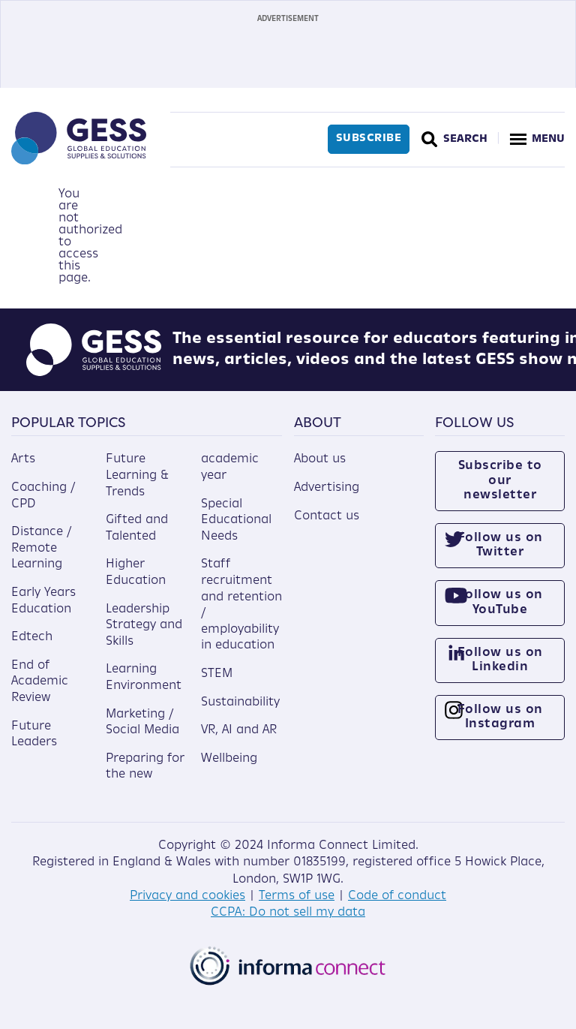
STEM (216, 674)
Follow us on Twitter (500, 545)
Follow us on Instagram (500, 717)
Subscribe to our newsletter (500, 480)
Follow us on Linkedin (500, 660)
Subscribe (369, 138)
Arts (23, 459)
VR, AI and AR (239, 730)
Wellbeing (229, 759)
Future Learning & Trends (137, 475)
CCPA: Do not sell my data (288, 913)
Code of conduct (397, 896)
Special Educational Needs (236, 520)
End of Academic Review (39, 682)
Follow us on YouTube (500, 602)
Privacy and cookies (187, 896)
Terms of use (296, 896)
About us (320, 459)
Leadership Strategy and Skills (144, 625)
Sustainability (240, 703)
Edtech (31, 637)
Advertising (326, 488)
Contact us (326, 516)
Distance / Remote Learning (41, 548)
